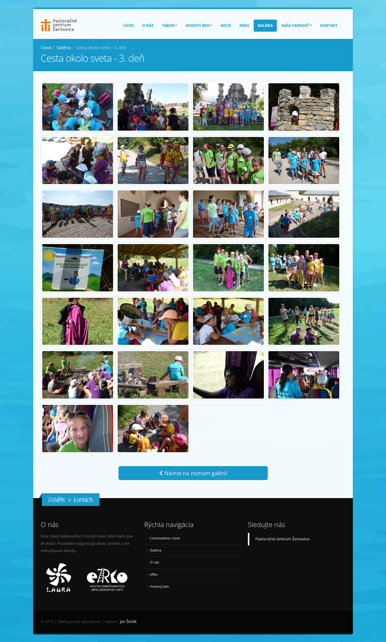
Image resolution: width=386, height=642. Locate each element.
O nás (147, 25)
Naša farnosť (296, 25)
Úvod (128, 25)
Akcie (225, 25)
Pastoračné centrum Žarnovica (282, 539)
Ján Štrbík (128, 621)
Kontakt (328, 25)
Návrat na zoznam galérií (193, 473)
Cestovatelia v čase (165, 538)
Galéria (265, 25)
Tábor (169, 25)
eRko (244, 25)
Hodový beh (198, 25)
